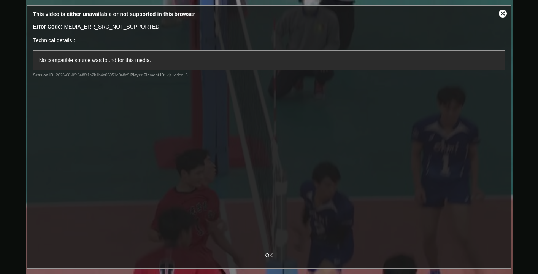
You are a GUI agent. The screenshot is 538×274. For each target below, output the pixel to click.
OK (269, 255)
